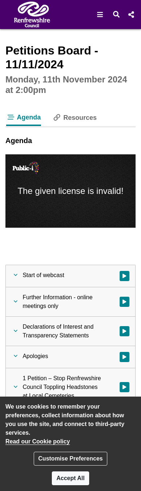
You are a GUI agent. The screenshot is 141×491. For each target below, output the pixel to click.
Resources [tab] (75, 117)
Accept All (71, 478)
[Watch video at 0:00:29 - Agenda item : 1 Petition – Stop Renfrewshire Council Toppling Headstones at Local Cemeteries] (124, 387)
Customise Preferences (70, 458)
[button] (100, 14)
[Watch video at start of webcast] (124, 276)
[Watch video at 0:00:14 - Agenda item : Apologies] (124, 357)
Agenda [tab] (23, 117)
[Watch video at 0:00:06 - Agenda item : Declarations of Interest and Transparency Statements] (124, 331)
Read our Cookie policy (37, 441)
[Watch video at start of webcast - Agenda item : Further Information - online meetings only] (124, 302)
